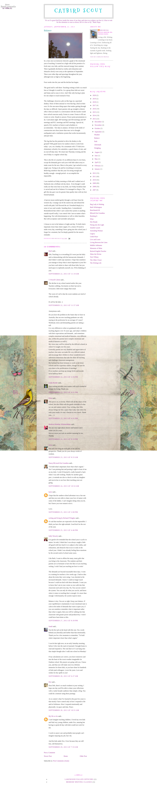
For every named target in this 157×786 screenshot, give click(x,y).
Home (66, 756)
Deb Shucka (104, 30)
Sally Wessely (53, 536)
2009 (94, 183)
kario (50, 492)
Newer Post (48, 756)
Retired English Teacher (98, 251)
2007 (94, 190)
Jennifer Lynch (95, 228)
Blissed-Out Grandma (97, 213)
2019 (94, 99)
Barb (50, 251)
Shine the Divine (95, 254)
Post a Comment (49, 752)
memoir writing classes (79, 782)
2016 (94, 109)
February (98, 166)
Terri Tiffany (94, 257)
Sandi (50, 626)
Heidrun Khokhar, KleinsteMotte (60, 424)
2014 (94, 115)
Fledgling (97, 148)
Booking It (93, 216)
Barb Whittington (96, 207)
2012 (94, 173)
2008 (94, 186)
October (98, 128)
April (97, 162)
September (98, 132)
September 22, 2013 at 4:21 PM (63, 392)
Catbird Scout (78, 10)
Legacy (92, 234)
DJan (50, 398)
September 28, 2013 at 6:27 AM (63, 676)
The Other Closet (96, 260)
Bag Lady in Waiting (97, 204)
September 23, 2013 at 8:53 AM (63, 457)
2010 (94, 180)
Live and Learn (95, 239)
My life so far (53, 716)
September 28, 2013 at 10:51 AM (64, 710)
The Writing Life (95, 263)
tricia (50, 445)
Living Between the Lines (98, 242)
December (98, 122)
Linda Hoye (94, 236)
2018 (94, 102)
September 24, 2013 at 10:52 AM (64, 486)
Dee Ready (93, 222)
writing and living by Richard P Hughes (62, 518)
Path (95, 141)
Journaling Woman (96, 231)
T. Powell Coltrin (54, 280)
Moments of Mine (96, 248)
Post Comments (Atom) (61, 761)
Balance (97, 138)
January (97, 169)
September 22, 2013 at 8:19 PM (63, 439)
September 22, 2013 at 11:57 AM (64, 305)
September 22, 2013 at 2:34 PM (63, 377)
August (97, 152)
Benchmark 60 (95, 210)
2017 (94, 105)
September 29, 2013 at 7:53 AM (63, 747)
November (98, 125)
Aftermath (97, 145)
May (96, 159)
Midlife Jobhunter (96, 245)
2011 (94, 176)
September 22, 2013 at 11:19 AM (64, 274)
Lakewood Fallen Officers (79, 779)
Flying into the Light (97, 225)
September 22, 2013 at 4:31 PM (63, 418)
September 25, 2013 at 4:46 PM (63, 530)
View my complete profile (99, 56)
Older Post (83, 756)
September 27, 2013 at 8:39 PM (63, 620)
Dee (50, 682)
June (96, 155)
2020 (94, 95)
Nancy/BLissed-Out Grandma (59, 463)
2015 (94, 112)
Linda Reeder (53, 383)
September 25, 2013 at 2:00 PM (63, 512)
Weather (97, 135)
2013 (94, 119)
